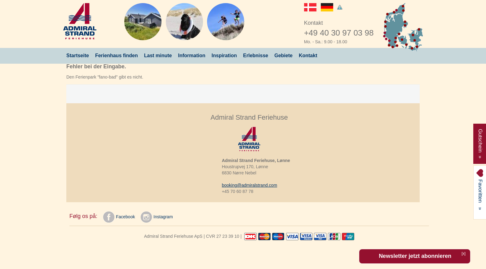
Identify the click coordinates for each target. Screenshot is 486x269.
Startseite (77, 55)
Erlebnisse (255, 55)
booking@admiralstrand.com (249, 185)
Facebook (119, 217)
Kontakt (308, 55)
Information (191, 55)
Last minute (158, 55)
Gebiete (283, 55)
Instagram (157, 217)
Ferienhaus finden (116, 55)
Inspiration (224, 55)
